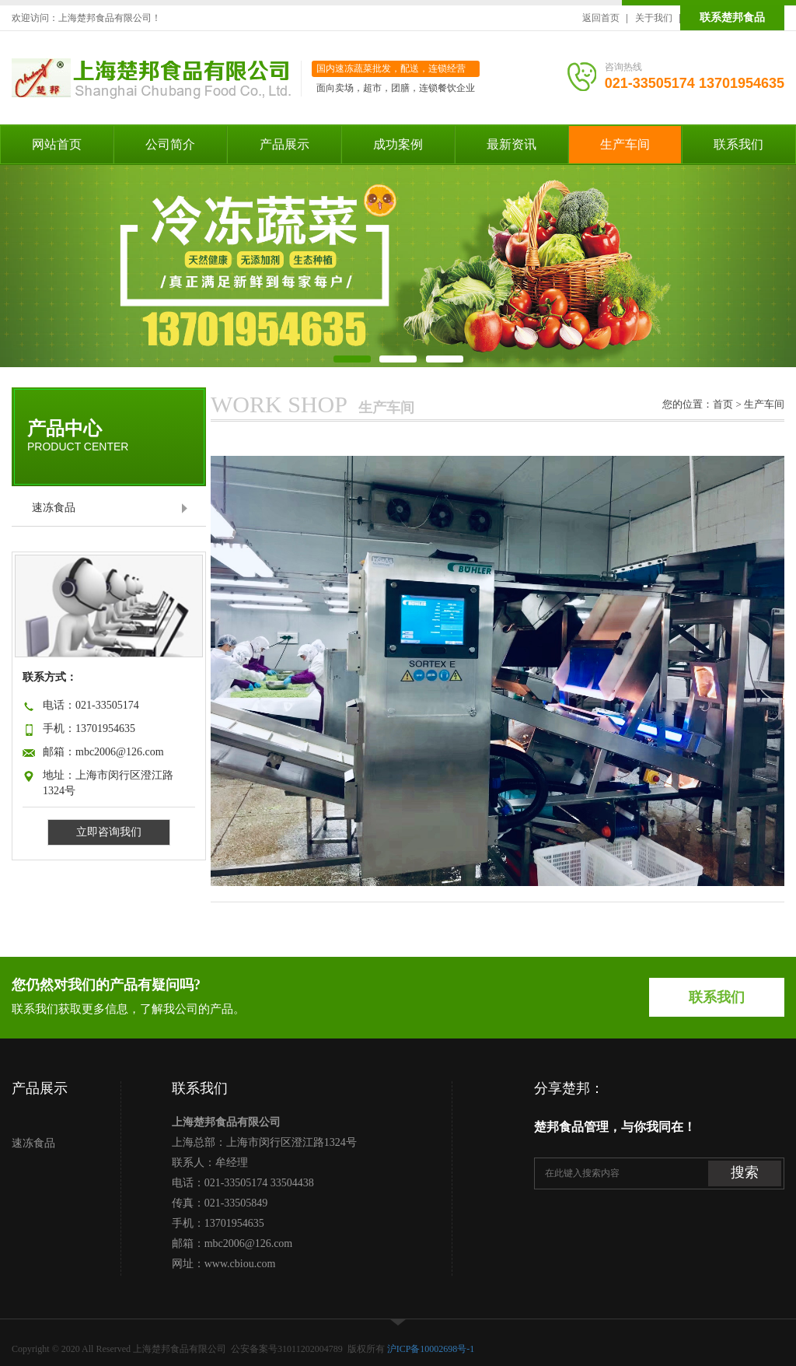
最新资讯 (511, 144)
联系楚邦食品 (732, 17)
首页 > (728, 404)
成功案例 (398, 144)
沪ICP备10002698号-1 (431, 1348)
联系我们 (738, 144)
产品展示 (284, 144)
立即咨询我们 (108, 832)
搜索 (745, 1172)
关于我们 (653, 17)
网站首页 (57, 144)
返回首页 (601, 17)
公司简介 (170, 144)
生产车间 (625, 144)
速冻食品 (53, 507)
